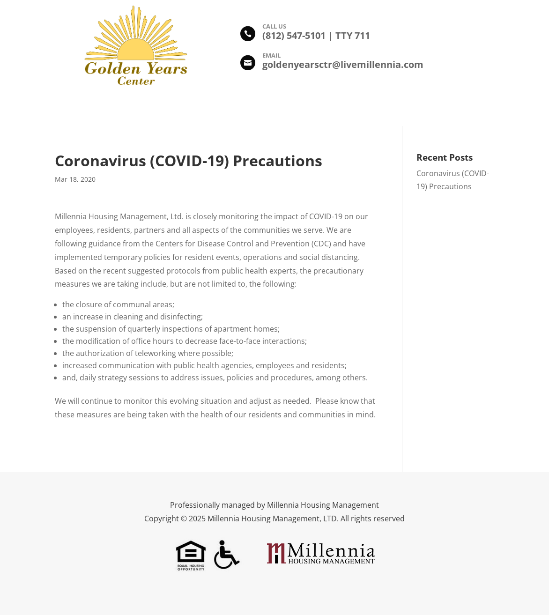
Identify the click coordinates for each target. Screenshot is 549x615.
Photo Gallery (238, 109)
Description (133, 109)
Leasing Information (360, 109)
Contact (421, 109)
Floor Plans (293, 109)
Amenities (184, 109)
